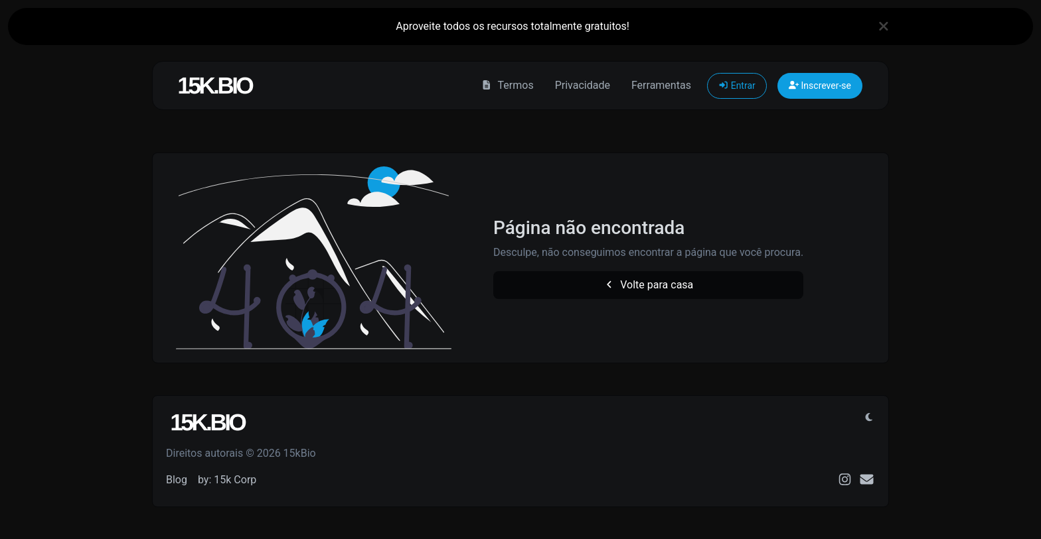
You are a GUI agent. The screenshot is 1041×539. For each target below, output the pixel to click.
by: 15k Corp (227, 479)
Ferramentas (661, 85)
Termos (507, 85)
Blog (176, 479)
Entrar (737, 85)
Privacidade (582, 85)
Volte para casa (648, 284)
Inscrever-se (820, 85)
